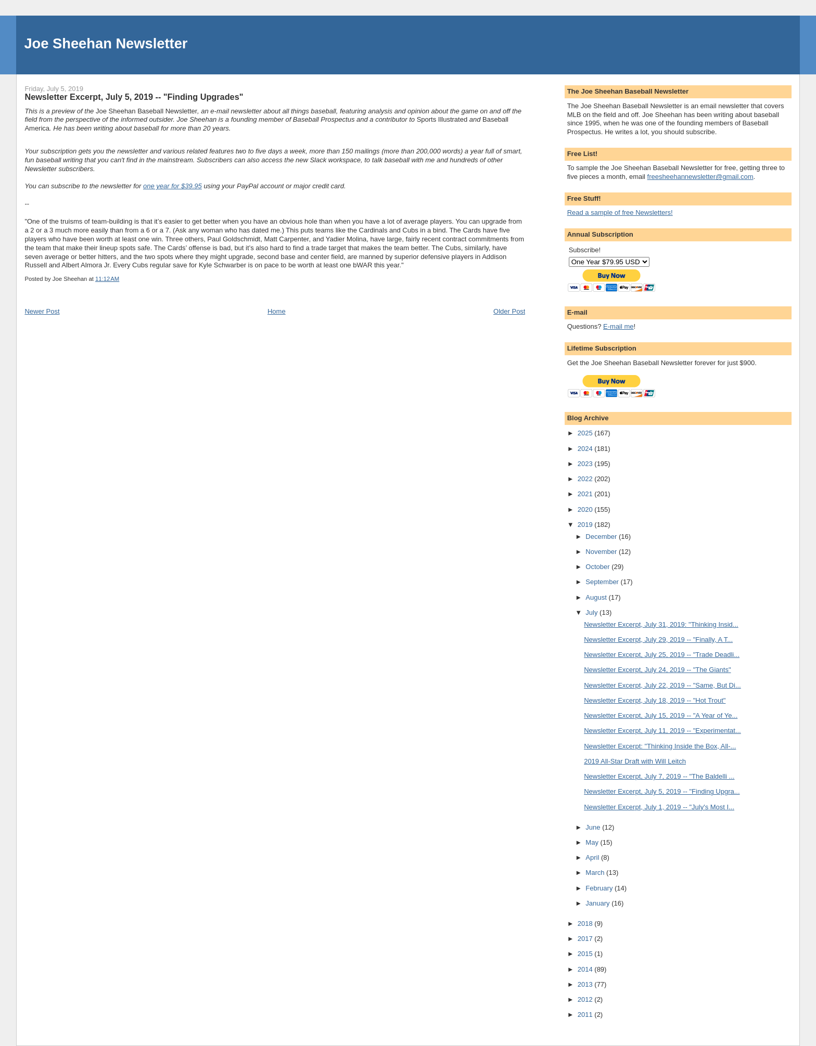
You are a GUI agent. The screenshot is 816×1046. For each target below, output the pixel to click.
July (592, 612)
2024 (586, 449)
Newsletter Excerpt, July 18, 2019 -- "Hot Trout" (654, 700)
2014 (586, 969)
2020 (586, 509)
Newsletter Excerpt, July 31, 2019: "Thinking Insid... (661, 624)
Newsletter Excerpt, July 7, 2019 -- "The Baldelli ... (659, 776)
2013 (586, 984)
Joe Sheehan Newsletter (105, 43)
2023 (586, 464)
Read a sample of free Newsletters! (620, 212)
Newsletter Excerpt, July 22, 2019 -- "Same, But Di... (662, 685)
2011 (586, 1014)
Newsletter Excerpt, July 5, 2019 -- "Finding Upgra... (662, 791)
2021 (586, 494)
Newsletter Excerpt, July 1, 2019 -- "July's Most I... (659, 807)
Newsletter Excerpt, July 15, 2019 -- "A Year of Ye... (660, 715)
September (602, 582)
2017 (586, 938)
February (600, 888)
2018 (586, 923)
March (595, 872)
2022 (586, 479)
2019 (586, 524)
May (592, 842)
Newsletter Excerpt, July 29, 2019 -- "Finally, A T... (658, 639)
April (593, 857)
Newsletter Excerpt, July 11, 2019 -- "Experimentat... (662, 730)
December (602, 536)
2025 (586, 433)
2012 (586, 999)
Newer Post (41, 311)
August (596, 597)
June (593, 827)
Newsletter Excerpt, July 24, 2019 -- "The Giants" (657, 670)
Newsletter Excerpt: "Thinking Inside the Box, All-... (660, 746)
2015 (586, 954)
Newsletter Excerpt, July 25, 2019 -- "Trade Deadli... (662, 654)
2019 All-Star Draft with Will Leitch (635, 761)
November (602, 552)
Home (276, 311)
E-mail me (618, 326)
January (598, 903)
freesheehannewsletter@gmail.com (700, 176)
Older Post (509, 311)
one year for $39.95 (172, 186)
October (598, 567)
